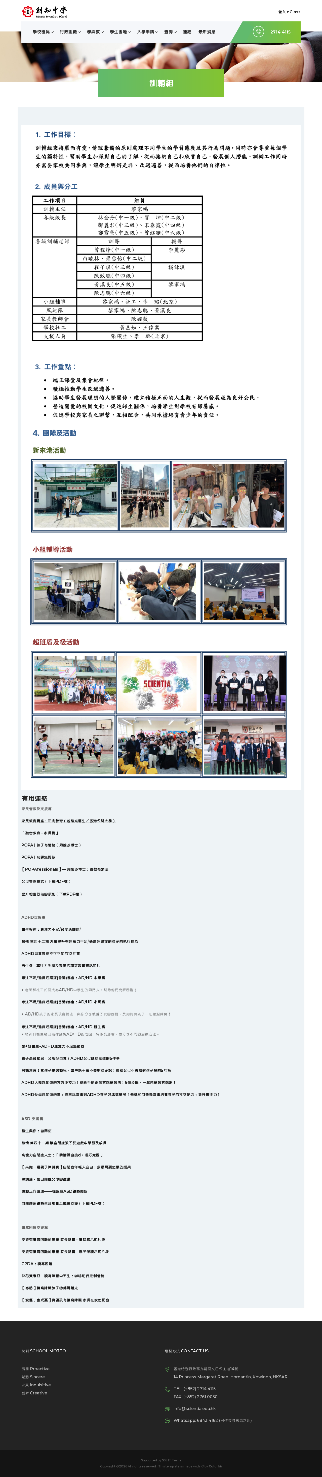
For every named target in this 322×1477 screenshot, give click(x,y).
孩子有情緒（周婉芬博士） (59, 845)
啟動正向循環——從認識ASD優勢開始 (54, 1191)
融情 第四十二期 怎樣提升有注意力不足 (54, 941)
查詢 (168, 32)
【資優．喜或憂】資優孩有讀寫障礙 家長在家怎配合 (65, 1300)
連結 (187, 32)
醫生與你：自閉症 (36, 1131)
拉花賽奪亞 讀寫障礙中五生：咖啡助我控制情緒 (62, 1276)
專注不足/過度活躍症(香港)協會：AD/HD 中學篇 (63, 977)
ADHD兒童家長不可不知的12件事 (50, 953)
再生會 (27, 965)
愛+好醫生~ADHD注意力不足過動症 (52, 1046)
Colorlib (215, 1466)
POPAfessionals (41, 869)
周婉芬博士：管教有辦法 (87, 869)
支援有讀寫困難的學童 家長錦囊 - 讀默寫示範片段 (63, 1239)
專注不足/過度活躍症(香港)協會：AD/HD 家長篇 (63, 1002)
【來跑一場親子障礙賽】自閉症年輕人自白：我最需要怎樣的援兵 (76, 1167)
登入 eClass (289, 12)
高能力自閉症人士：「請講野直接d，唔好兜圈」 (62, 1155)
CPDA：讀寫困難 (36, 1263)
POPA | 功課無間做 (38, 857)
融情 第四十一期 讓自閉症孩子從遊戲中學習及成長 (63, 1143)
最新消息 (206, 32)
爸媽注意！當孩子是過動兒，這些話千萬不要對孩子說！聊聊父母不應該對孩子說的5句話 (96, 1070)
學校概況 (41, 32)
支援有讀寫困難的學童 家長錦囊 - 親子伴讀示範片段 (65, 1251)
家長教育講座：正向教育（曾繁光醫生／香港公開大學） (68, 821)
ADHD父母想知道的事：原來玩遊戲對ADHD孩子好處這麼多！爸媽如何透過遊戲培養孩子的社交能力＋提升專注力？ (121, 1094)
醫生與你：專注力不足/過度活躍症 (50, 929)
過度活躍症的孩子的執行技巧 (113, 941)
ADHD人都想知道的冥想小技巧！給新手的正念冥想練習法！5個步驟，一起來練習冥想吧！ (98, 1082)
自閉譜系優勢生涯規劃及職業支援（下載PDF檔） (63, 1203)
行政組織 (68, 32)
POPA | (28, 845)
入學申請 (145, 32)
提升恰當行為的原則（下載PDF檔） (52, 894)
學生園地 (118, 32)
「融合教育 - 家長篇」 (40, 833)
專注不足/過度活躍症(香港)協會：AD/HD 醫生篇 (63, 1027)
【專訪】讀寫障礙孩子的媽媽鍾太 (49, 1288)
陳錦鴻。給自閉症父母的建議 (45, 1179)
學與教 (93, 32)
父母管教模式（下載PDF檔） (46, 881)
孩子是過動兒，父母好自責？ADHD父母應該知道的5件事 (70, 1058)
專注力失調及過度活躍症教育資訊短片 (68, 965)
